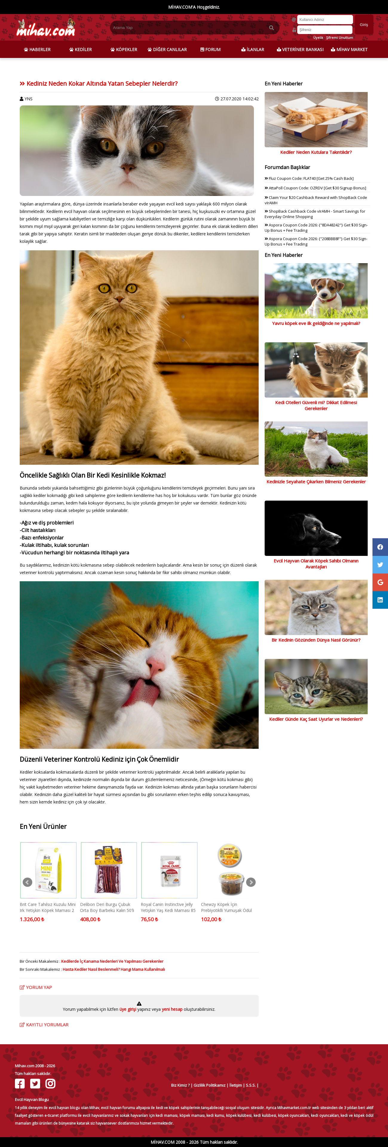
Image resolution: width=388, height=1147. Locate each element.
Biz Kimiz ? (180, 1085)
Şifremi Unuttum (339, 37)
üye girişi (128, 1009)
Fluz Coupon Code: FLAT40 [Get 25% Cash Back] (309, 178)
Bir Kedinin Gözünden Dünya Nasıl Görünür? (316, 640)
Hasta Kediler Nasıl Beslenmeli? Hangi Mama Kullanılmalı (114, 969)
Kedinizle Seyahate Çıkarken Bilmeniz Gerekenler (316, 481)
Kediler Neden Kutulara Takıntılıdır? (316, 152)
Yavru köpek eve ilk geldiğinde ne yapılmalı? (316, 323)
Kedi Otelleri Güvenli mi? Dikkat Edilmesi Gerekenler (316, 405)
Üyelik (318, 37)
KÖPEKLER (124, 49)
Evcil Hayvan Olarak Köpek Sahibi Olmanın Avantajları (316, 564)
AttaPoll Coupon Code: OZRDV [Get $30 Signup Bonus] (315, 188)
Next (251, 882)
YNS (28, 99)
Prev (27, 882)
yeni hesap (172, 1009)
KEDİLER (80, 49)
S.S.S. (251, 1085)
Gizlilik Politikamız (210, 1085)
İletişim (235, 1085)
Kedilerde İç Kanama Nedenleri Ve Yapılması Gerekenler (112, 961)
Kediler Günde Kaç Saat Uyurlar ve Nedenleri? (316, 719)
